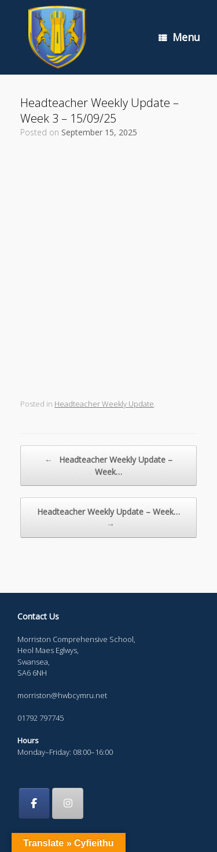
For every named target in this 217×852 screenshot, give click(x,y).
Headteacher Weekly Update (104, 404)
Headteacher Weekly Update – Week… (108, 465)
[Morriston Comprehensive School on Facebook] (34, 803)
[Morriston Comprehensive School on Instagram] (67, 803)
